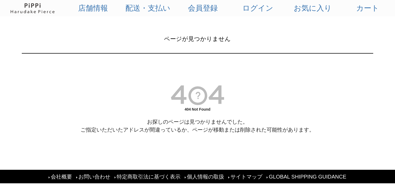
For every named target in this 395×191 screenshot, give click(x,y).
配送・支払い (147, 8)
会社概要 (61, 177)
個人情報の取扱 (205, 177)
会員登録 (203, 8)
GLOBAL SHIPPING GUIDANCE (307, 177)
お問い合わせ (94, 177)
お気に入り (313, 8)
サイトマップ (246, 177)
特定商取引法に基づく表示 (148, 177)
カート (367, 8)
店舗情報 (93, 8)
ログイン (257, 8)
